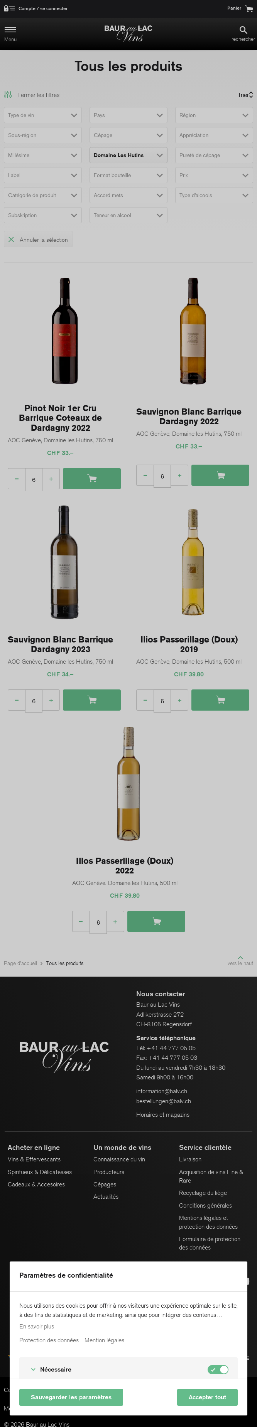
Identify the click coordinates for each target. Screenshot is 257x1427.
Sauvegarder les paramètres (71, 1397)
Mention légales (104, 1340)
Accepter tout (207, 1397)
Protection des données (49, 1340)
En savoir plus (36, 1326)
